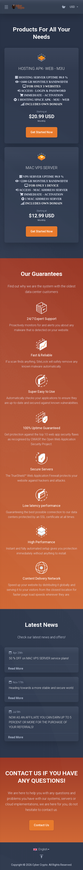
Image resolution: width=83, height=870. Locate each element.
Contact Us (41, 825)
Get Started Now (42, 132)
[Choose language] (41, 849)
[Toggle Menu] (6, 7)
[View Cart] (64, 7)
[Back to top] (41, 856)
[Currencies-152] (73, 7)
